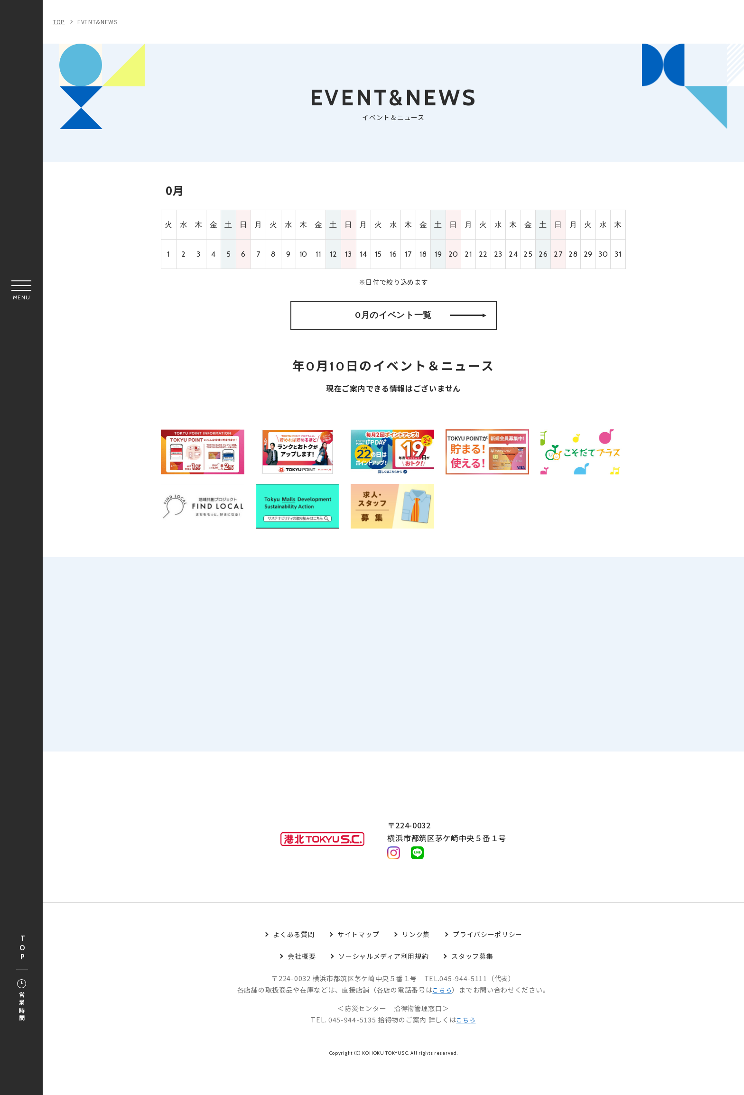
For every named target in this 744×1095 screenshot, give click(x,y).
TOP (22, 948)
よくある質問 (294, 962)
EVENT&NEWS (97, 22)
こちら (442, 1018)
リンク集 (416, 962)
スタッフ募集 (472, 984)
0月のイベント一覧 (420, 324)
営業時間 (22, 1001)
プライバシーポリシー (487, 962)
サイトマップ (358, 962)
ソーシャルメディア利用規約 (383, 984)
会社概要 (302, 984)
